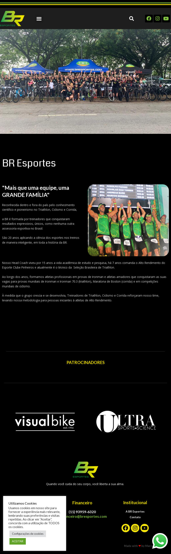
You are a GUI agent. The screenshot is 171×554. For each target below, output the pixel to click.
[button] (39, 18)
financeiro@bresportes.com (83, 516)
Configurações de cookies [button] (27, 533)
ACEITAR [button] (17, 541)
